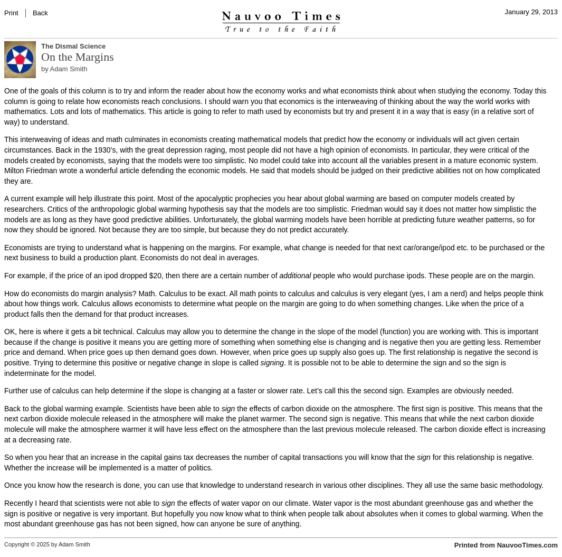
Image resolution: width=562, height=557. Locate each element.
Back (40, 13)
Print (11, 13)
